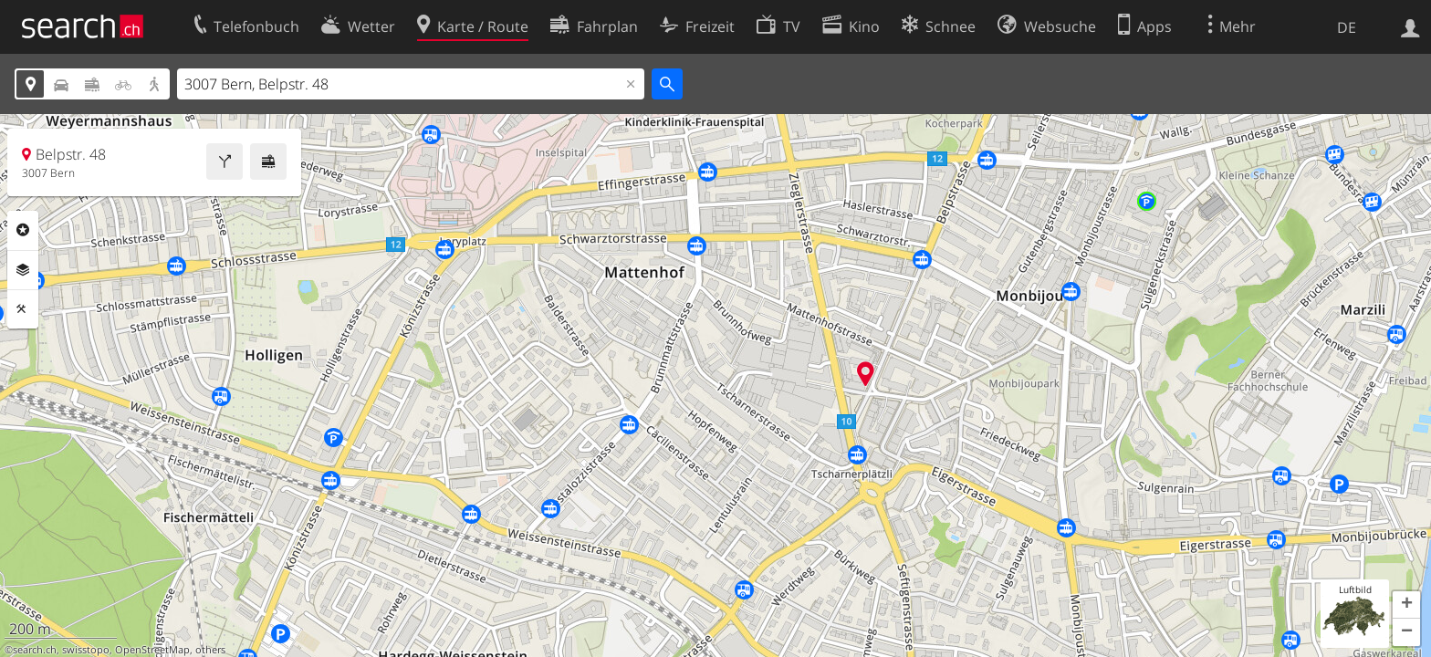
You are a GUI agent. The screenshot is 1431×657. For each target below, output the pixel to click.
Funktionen (22, 309)
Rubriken (22, 230)
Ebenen (22, 270)
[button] (1406, 605)
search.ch (35, 649)
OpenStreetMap (152, 649)
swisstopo (86, 649)
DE (1346, 27)
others (210, 649)
